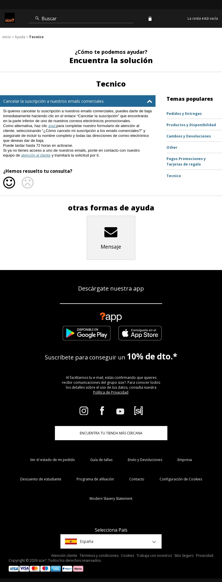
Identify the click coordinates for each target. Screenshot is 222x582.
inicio (6, 36)
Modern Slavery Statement (111, 498)
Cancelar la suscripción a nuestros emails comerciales (53, 101)
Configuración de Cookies (181, 479)
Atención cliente (64, 555)
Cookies (127, 555)
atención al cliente (36, 155)
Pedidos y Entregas (184, 113)
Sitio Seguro (184, 555)
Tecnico (173, 175)
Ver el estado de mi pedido (52, 459)
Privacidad (204, 555)
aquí (52, 125)
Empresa (184, 459)
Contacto (136, 479)
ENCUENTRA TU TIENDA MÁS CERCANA (111, 433)
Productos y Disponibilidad (191, 124)
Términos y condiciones (99, 555)
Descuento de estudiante (40, 479)
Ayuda (20, 36)
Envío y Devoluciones (145, 459)
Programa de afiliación (95, 479)
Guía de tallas (101, 459)
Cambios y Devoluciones (188, 136)
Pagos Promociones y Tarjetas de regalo (186, 161)
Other (171, 147)
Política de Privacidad (110, 392)
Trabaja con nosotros (154, 555)
